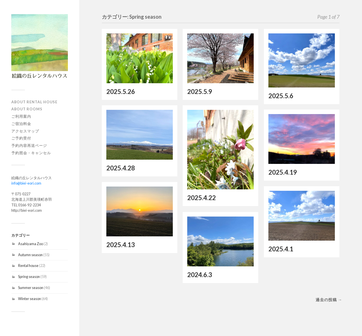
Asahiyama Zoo (30, 243)
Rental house (28, 265)
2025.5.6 (280, 96)
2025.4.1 (280, 249)
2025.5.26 (120, 91)
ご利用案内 (21, 116)
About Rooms (26, 109)
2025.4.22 (201, 198)
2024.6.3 (199, 275)
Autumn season (30, 254)
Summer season (30, 287)
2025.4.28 (120, 168)
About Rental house (34, 102)
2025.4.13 (120, 245)
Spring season (29, 276)
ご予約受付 (21, 138)
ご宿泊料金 (21, 123)
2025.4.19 (282, 172)
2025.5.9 (199, 91)
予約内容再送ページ (29, 145)
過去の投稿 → (329, 299)
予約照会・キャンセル (31, 153)
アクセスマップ (25, 131)
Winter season (29, 298)
